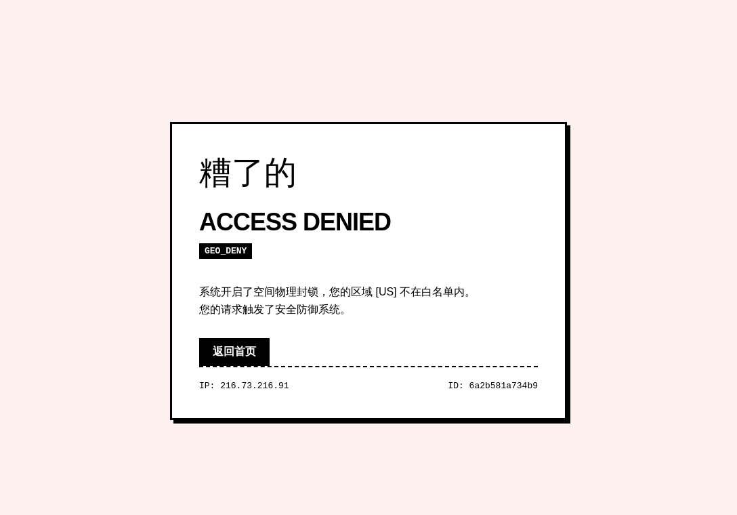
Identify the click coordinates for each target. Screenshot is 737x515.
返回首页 (234, 351)
